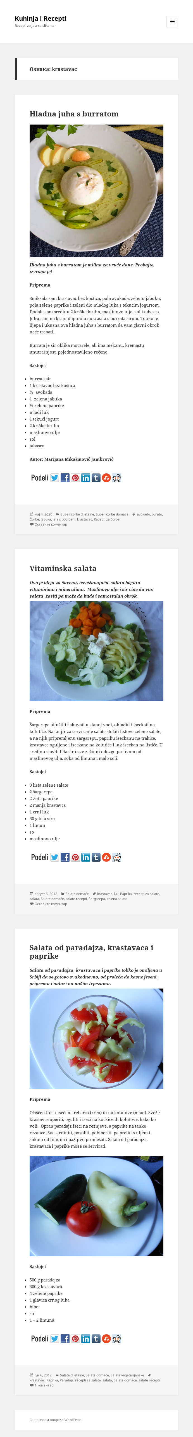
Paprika (126, 893)
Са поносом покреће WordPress (55, 1419)
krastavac (84, 519)
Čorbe (34, 519)
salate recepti (76, 898)
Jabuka (46, 519)
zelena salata (117, 898)
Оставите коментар (51, 524)
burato (157, 514)
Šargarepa (97, 898)
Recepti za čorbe (107, 519)
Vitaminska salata (63, 568)
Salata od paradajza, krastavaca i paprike (91, 951)
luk (116, 893)
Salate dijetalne (72, 1375)
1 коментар (44, 1385)
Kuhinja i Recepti (41, 18)
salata (34, 898)
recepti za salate (146, 893)
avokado (143, 514)
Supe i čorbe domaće (112, 514)
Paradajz (66, 1380)
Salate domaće (77, 893)
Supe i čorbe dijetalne (77, 514)
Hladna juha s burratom (74, 114)
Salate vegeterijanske (127, 1375)
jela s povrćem (64, 519)
